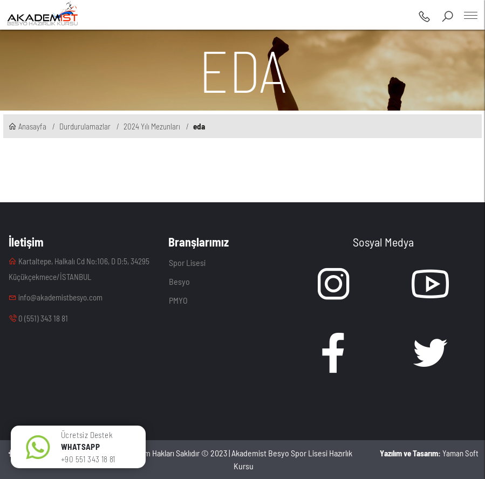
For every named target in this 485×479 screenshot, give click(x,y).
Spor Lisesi (187, 262)
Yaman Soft (429, 453)
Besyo (179, 281)
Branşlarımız (198, 242)
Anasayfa (27, 126)
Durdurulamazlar (85, 126)
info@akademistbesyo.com (56, 297)
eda (199, 126)
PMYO (178, 300)
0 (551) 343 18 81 (38, 318)
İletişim (26, 242)
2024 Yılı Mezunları (152, 126)
